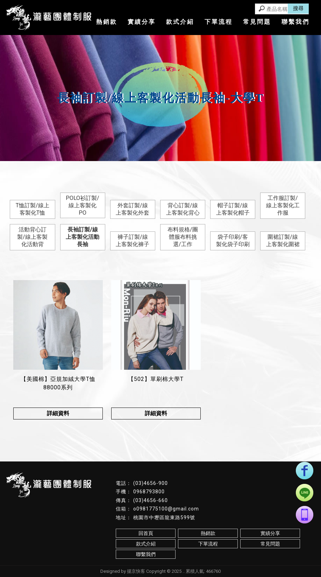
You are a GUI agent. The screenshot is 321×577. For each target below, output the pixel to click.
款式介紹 (180, 21)
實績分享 (142, 21)
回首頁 (145, 533)
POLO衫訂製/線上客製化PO (82, 205)
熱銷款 (106, 21)
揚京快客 (136, 571)
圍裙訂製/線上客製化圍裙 (283, 241)
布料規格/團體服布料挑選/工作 (182, 237)
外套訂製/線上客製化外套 (132, 209)
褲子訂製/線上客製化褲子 (132, 241)
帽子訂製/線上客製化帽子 (233, 209)
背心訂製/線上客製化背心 (183, 209)
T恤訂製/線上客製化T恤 (32, 209)
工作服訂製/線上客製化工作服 (283, 205)
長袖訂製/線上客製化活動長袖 (82, 237)
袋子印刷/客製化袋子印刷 (233, 241)
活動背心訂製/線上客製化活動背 (32, 237)
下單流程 (219, 21)
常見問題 (257, 21)
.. (184, 571)
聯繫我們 (295, 21)
